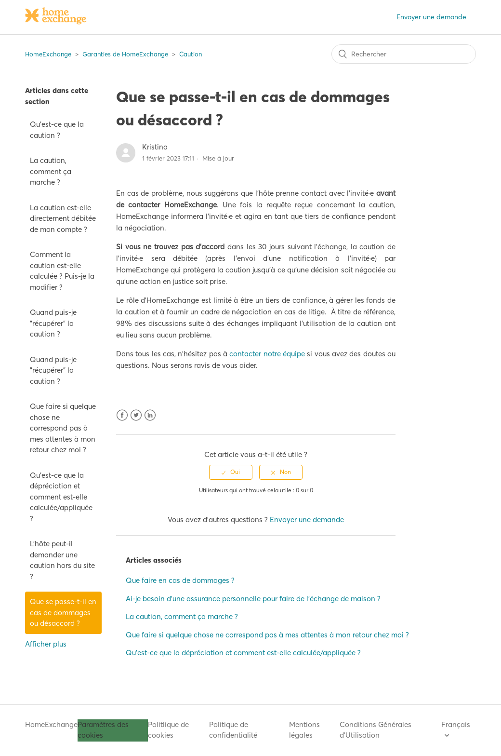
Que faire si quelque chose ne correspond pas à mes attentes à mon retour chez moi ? (63, 428)
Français (455, 724)
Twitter (136, 415)
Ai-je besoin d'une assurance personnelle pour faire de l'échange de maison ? (253, 598)
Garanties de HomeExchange (125, 54)
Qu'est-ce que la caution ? (57, 130)
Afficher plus (45, 643)
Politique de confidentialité (233, 730)
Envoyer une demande (431, 17)
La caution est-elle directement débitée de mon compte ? (63, 218)
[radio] (230, 472)
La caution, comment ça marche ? (50, 171)
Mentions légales (304, 730)
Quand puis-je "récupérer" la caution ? (53, 323)
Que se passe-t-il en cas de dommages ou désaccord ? (63, 612)
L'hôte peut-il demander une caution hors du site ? (62, 560)
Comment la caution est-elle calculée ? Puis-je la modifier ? (62, 271)
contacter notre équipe (267, 353)
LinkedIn (150, 415)
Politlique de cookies (168, 730)
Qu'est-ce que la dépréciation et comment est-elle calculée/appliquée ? (61, 497)
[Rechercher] (403, 54)
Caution (190, 54)
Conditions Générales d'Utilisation (375, 730)
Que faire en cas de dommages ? (180, 580)
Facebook (122, 415)
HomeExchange (48, 54)
